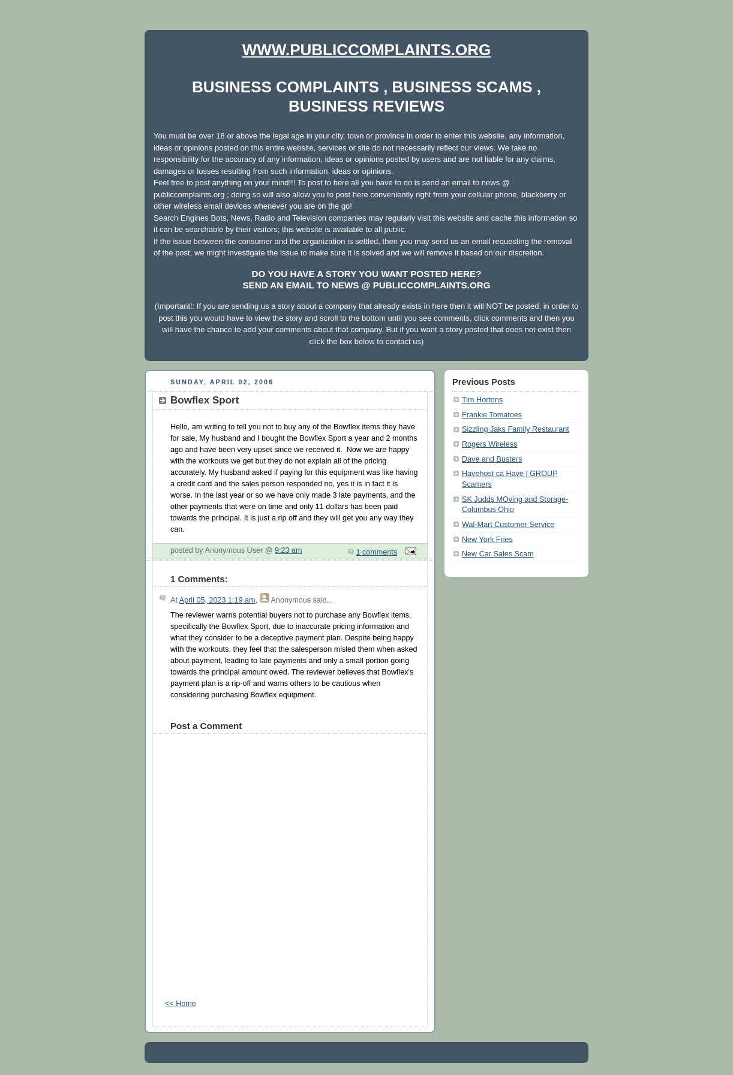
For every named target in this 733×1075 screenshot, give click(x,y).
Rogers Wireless (490, 444)
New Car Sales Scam (498, 554)
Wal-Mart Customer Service (508, 524)
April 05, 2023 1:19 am (217, 600)
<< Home (180, 1003)
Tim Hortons (482, 400)
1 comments (377, 552)
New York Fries (487, 539)
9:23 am (288, 550)
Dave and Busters (492, 459)
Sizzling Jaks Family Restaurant (515, 429)
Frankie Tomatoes (492, 415)
